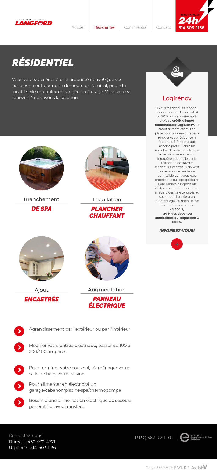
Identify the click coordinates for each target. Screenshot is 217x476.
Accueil (79, 27)
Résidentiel (104, 27)
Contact (163, 27)
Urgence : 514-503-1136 (32, 447)
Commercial (135, 27)
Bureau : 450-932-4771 (32, 441)
